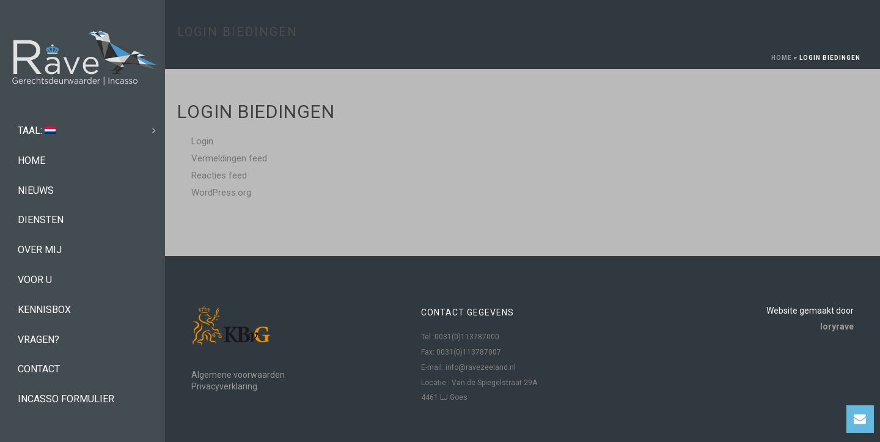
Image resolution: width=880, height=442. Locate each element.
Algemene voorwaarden (238, 375)
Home (781, 57)
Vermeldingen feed (229, 158)
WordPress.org (221, 192)
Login (202, 141)
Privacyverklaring (224, 386)
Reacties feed (219, 175)
